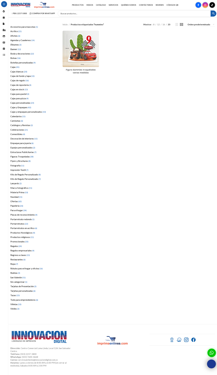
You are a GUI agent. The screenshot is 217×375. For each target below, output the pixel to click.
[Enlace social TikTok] (212, 6)
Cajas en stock (19, 91)
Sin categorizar (18, 284)
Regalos (16, 248)
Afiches (15, 38)
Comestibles (17, 136)
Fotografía (17, 167)
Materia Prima (19, 194)
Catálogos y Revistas (21, 127)
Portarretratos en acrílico (23, 230)
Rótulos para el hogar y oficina (26, 270)
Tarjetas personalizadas (22, 293)
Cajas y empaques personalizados (28, 114)
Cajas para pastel (19, 96)
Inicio (65, 27)
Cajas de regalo (19, 83)
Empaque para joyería (21, 145)
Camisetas (16, 123)
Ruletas (15, 275)
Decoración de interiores (24, 141)
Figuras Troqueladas (21, 159)
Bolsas (15, 60)
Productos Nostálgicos (22, 235)
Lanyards (16, 185)
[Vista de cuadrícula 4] (181, 27)
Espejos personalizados (22, 150)
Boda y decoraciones (22, 56)
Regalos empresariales (22, 253)
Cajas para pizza (19, 100)
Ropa (14, 266)
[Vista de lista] (176, 27)
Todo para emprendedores (24, 302)
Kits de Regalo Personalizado (25, 176)
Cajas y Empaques (20, 109)
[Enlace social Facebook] (198, 6)
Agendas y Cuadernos (22, 42)
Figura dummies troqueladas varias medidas (80, 73)
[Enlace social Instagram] (205, 6)
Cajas (14, 69)
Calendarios (17, 118)
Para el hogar (18, 212)
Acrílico (16, 33)
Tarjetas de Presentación (23, 288)
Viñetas (15, 306)
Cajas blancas (18, 74)
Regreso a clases (20, 257)
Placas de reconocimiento (23, 217)
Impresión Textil (19, 172)
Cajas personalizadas (22, 105)
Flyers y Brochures (20, 163)
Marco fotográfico (21, 190)
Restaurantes (17, 261)
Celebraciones (19, 132)
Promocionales (19, 244)
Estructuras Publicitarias (23, 154)
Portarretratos (19, 226)
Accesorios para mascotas (24, 29)
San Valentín (18, 279)
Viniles (14, 311)
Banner (15, 51)
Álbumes (15, 47)
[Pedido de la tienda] (201, 27)
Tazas (15, 297)
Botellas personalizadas (23, 65)
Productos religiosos (22, 239)
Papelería (16, 208)
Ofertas (16, 203)
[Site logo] (20, 6)
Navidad (16, 199)
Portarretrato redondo (22, 221)
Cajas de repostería (20, 87)
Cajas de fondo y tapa (22, 78)
